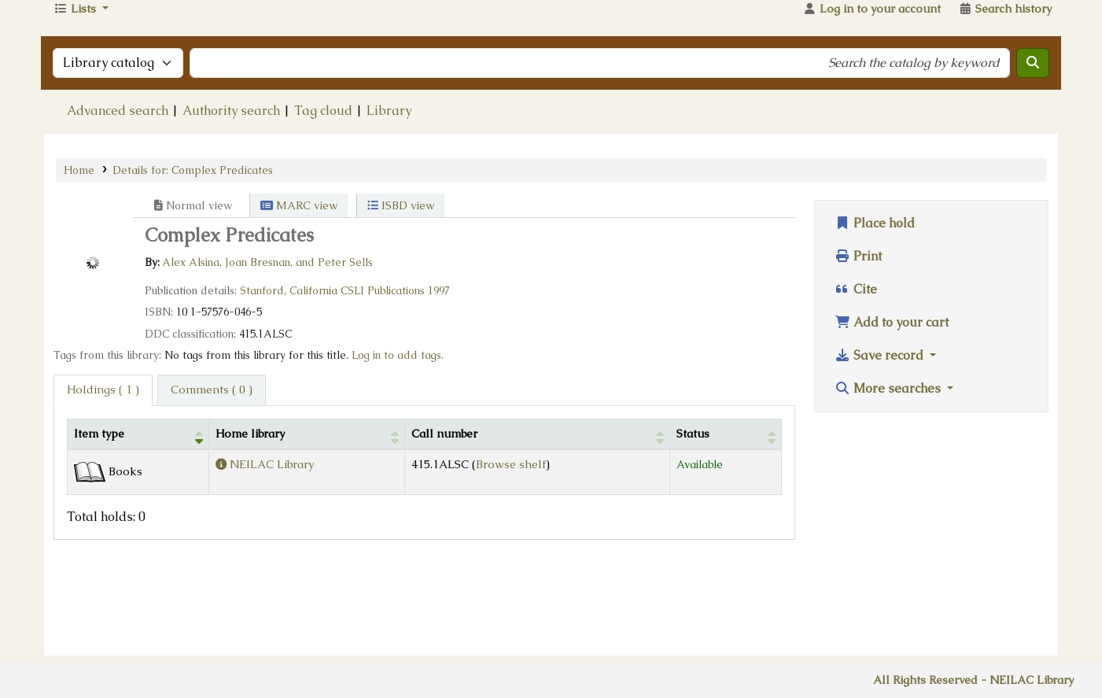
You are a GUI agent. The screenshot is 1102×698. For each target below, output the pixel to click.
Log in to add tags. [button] (398, 445)
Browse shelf (511, 555)
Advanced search (117, 201)
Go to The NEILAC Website (965, 42)
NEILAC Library (206, 42)
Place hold (875, 313)
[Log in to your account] (871, 100)
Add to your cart (892, 412)
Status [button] (692, 524)
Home (79, 260)
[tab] (211, 481)
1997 (439, 381)
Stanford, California (288, 381)
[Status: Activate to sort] (726, 524)
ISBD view (400, 296)
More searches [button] (889, 479)
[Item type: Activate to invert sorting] (138, 524)
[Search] (1032, 153)
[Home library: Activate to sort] (306, 524)
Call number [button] (444, 524)
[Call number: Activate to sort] (537, 524)
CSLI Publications (383, 381)
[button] (81, 100)
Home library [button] (250, 524)
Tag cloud (323, 201)
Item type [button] (99, 524)
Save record (881, 446)
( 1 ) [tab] (103, 480)
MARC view (298, 296)
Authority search (231, 201)
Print (858, 346)
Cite (856, 379)
